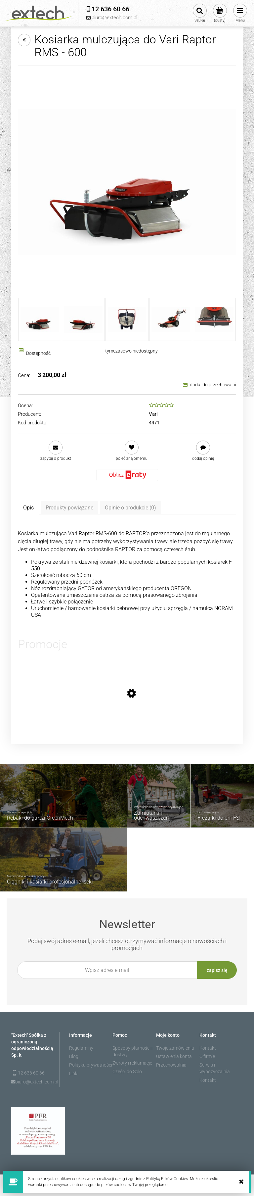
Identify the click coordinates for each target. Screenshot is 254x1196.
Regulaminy (81, 1048)
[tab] (28, 507)
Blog (73, 1056)
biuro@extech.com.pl (33, 1081)
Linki (73, 1073)
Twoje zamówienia (175, 1048)
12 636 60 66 (31, 1073)
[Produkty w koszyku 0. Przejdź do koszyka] (220, 13)
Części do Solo (127, 1071)
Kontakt (207, 1048)
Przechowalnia (171, 1065)
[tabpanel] (127, 574)
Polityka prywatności (90, 1065)
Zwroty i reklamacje (132, 1063)
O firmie (207, 1056)
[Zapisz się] (217, 970)
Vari (153, 414)
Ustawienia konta (174, 1056)
